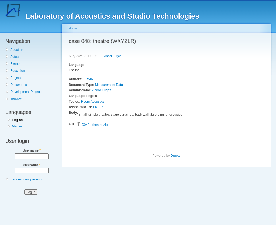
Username (32, 150)
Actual (14, 57)
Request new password (27, 179)
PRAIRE (89, 79)
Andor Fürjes (112, 56)
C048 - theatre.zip (95, 125)
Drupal (175, 155)
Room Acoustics (93, 101)
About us (16, 50)
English (17, 120)
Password (32, 165)
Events (15, 64)
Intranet (15, 99)
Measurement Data (109, 85)
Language (76, 65)
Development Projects (26, 92)
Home (73, 28)
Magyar (17, 126)
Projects (16, 78)
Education (17, 71)
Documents (18, 85)
